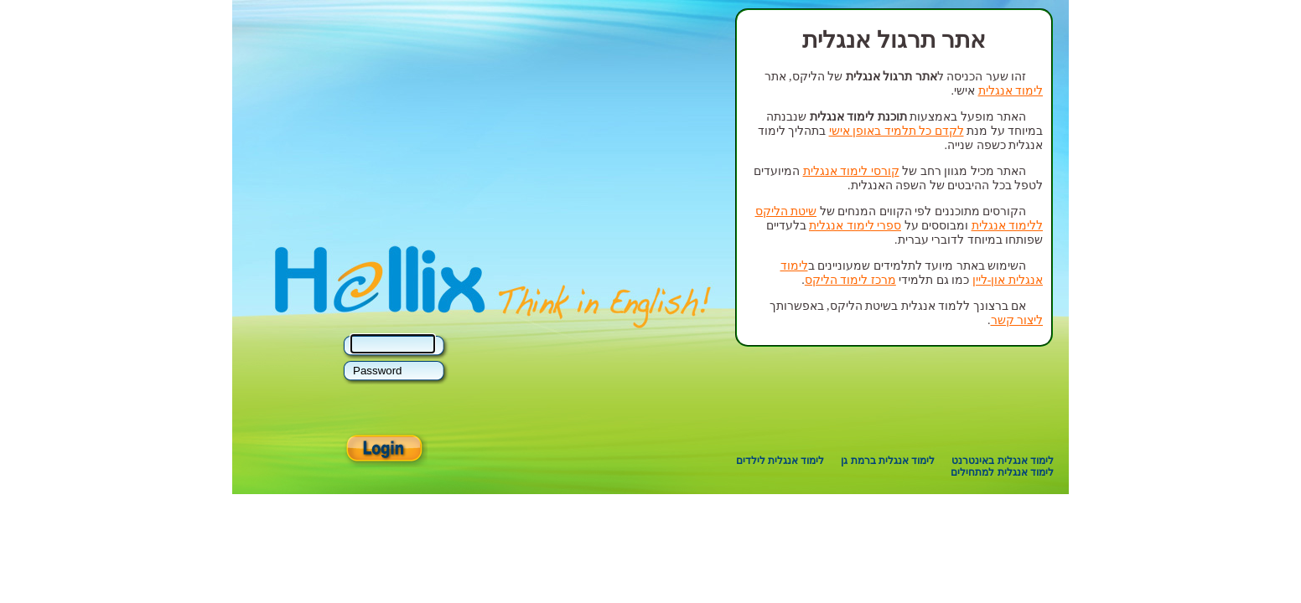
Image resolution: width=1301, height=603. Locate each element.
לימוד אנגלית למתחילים (1002, 472)
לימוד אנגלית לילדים (780, 460)
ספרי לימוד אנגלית (855, 225)
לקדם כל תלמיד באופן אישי (896, 131)
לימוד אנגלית (1011, 91)
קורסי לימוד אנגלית (851, 171)
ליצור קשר (1017, 320)
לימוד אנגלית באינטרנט (1002, 460)
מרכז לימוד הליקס (850, 280)
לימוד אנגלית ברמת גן (888, 460)
